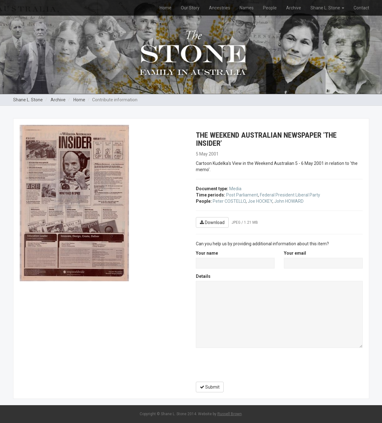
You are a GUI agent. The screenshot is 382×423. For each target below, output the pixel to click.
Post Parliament (242, 194)
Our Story (190, 7)
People (270, 7)
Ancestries (219, 7)
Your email (295, 253)
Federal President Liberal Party (290, 194)
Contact (361, 7)
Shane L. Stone (327, 7)
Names (247, 7)
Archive (293, 7)
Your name (207, 253)
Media (235, 188)
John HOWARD (289, 201)
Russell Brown (229, 414)
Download (212, 222)
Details (203, 276)
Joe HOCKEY (260, 201)
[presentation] (243, 365)
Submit (210, 387)
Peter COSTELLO (229, 201)
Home (165, 7)
